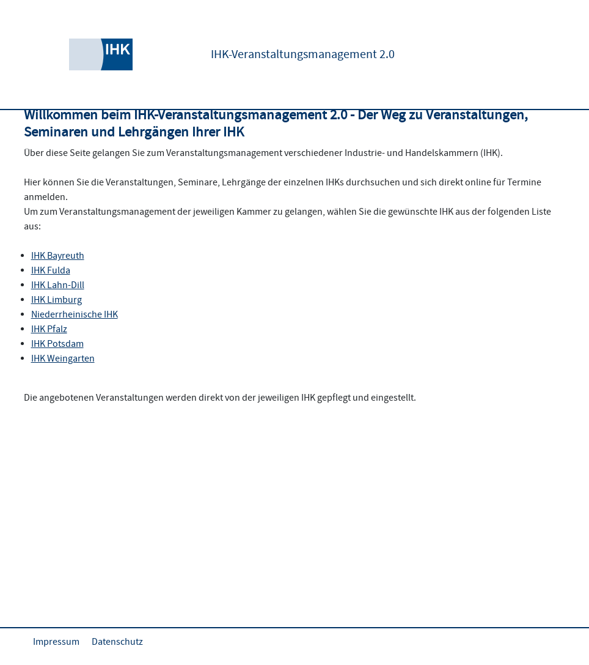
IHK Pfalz (49, 329)
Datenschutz (117, 642)
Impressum (56, 642)
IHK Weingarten (63, 358)
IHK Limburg (56, 300)
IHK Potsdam (57, 344)
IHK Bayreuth (57, 256)
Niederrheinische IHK (74, 314)
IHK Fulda (50, 270)
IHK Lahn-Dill (57, 285)
